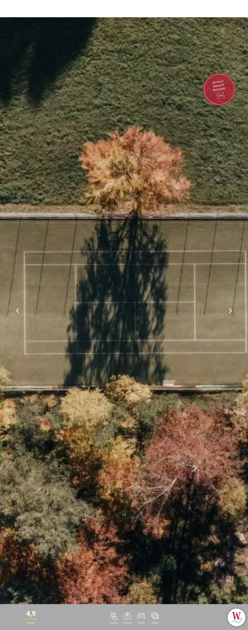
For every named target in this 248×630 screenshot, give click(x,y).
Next (230, 310)
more (220, 96)
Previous (17, 310)
